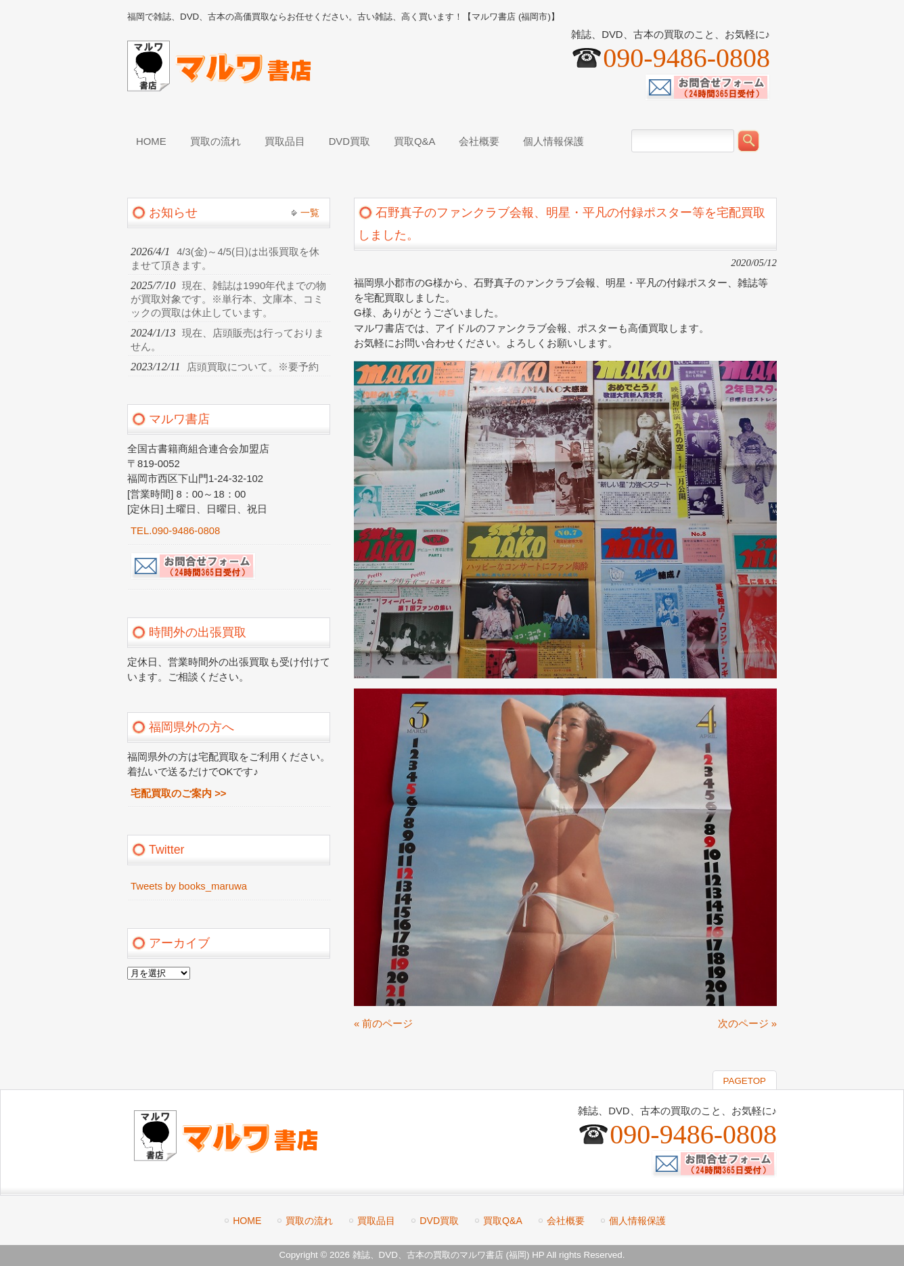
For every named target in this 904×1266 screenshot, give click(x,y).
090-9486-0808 (686, 58)
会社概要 (566, 1220)
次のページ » (747, 1023)
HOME (247, 1220)
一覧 (309, 212)
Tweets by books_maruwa (189, 886)
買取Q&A (502, 1220)
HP (538, 1255)
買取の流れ (309, 1220)
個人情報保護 (637, 1220)
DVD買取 (439, 1220)
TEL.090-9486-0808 (175, 530)
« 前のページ (383, 1023)
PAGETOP (744, 1081)
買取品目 (376, 1220)
